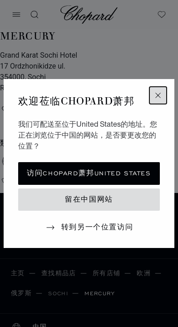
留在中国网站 (89, 199)
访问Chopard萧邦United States (89, 173)
